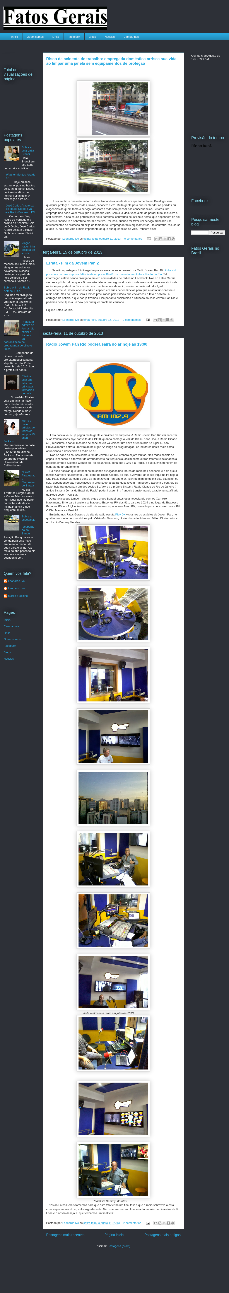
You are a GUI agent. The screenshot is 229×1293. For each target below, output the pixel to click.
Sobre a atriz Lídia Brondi (28, 151)
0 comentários (133, 238)
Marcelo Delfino (18, 595)
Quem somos (35, 36)
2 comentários (132, 319)
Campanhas (131, 36)
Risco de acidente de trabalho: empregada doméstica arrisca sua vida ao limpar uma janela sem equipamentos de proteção (111, 61)
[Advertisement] (62, 1267)
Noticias (110, 36)
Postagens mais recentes (65, 1235)
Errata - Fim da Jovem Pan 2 (72, 263)
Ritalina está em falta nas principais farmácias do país (28, 385)
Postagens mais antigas (162, 1235)
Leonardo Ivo (71, 238)
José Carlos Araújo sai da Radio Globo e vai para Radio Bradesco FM (19, 209)
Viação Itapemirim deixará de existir (28, 248)
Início (14, 36)
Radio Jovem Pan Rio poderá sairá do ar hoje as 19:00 (96, 344)
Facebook (74, 36)
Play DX (120, 514)
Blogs (92, 36)
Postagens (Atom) (119, 1246)
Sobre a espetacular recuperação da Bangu (28, 525)
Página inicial (114, 1235)
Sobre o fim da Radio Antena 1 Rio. (17, 289)
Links (55, 36)
